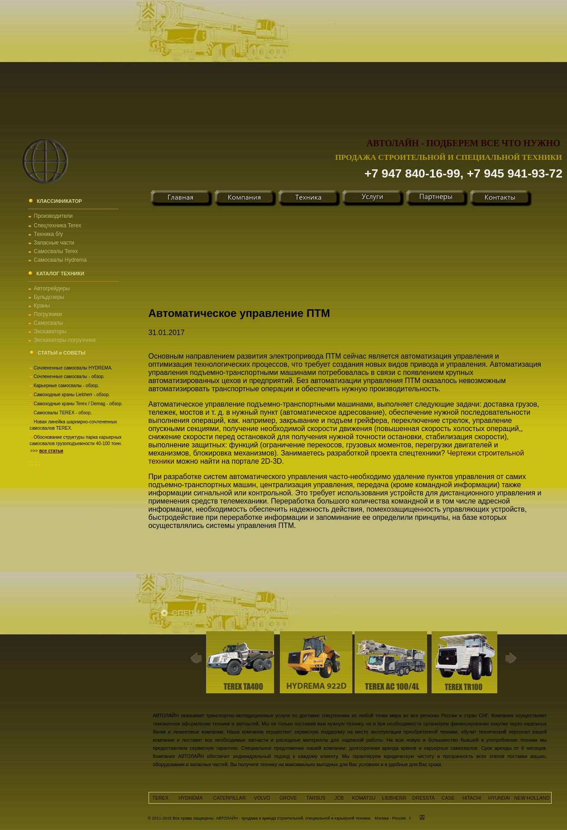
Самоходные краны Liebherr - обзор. (72, 394)
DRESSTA (423, 798)
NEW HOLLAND (531, 798)
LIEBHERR (394, 798)
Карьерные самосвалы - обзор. (66, 385)
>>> (46, 450)
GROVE (288, 798)
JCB (339, 798)
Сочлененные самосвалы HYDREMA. (73, 367)
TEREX (160, 798)
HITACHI (471, 798)
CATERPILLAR (229, 798)
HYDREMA (190, 798)
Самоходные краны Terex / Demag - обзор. (78, 403)
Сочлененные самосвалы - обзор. (69, 376)
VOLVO (262, 798)
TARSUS (315, 798)
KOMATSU (363, 798)
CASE (448, 798)
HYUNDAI (499, 798)
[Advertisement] (283, 63)
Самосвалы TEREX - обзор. (63, 412)
